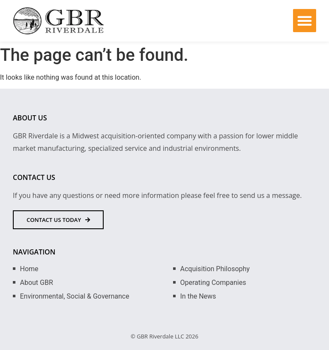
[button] (304, 20)
